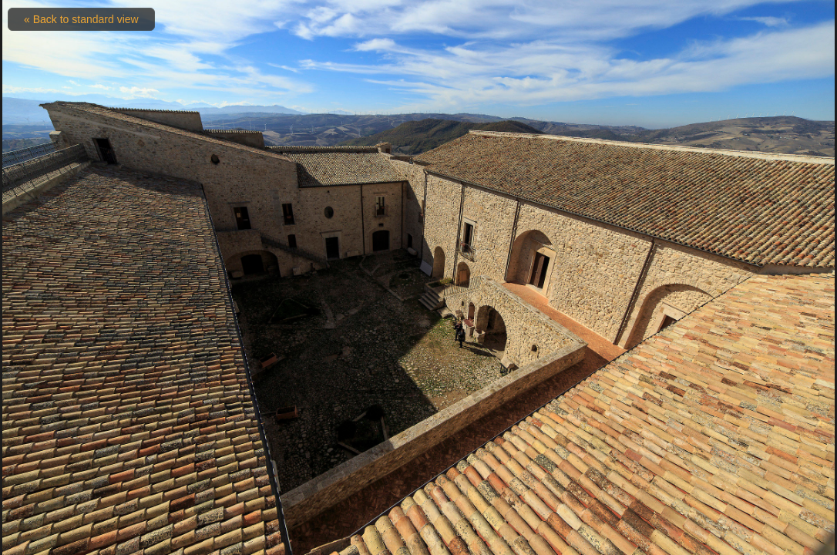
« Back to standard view (81, 19)
